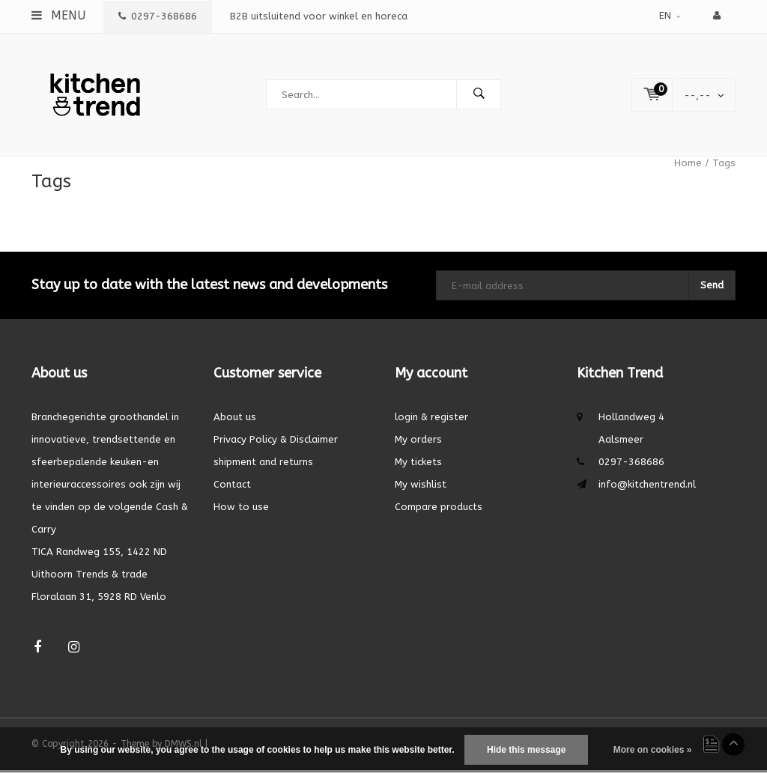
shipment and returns (263, 464)
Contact (232, 487)
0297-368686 (157, 16)
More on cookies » (652, 750)
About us (234, 419)
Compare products (438, 509)
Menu (58, 15)
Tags (724, 166)
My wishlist (420, 487)
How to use (241, 509)
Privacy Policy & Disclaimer (275, 442)
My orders (418, 442)
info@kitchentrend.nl (647, 487)
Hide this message (526, 750)
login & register (431, 419)
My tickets (418, 464)
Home (688, 166)
